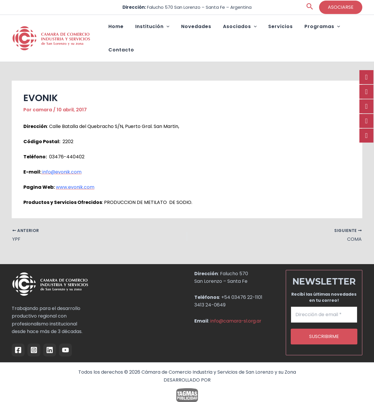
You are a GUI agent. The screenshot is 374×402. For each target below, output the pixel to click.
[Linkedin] (49, 337)
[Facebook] (18, 337)
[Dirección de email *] (324, 302)
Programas (310, 32)
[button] (310, 7)
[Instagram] (33, 337)
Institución (163, 32)
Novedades (201, 32)
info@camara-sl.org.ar (236, 308)
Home (133, 32)
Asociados (239, 32)
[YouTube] (65, 337)
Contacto (346, 32)
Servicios (274, 32)
